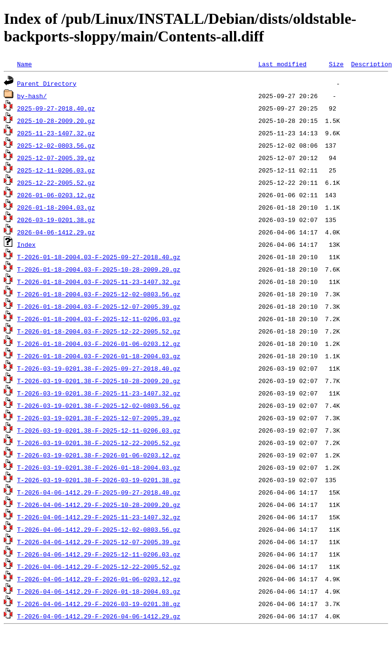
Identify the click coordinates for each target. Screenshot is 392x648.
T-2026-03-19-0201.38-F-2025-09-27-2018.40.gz (98, 368)
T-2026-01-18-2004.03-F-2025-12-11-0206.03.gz (98, 318)
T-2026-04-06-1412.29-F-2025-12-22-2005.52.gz (98, 566)
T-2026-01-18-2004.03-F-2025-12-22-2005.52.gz (98, 331)
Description (371, 64)
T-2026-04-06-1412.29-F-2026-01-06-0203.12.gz (98, 579)
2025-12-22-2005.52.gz (56, 182)
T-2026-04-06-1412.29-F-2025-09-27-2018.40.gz (98, 492)
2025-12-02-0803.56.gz (56, 145)
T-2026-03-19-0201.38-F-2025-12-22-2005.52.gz (98, 442)
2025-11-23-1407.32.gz (56, 133)
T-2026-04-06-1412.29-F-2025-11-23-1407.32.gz (98, 517)
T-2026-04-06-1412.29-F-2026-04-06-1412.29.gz (98, 616)
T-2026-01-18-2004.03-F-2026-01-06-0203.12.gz (98, 343)
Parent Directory (47, 83)
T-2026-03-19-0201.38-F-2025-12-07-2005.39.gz (98, 418)
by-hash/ (32, 95)
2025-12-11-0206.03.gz (56, 170)
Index (26, 244)
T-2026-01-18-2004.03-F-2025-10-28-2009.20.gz (98, 269)
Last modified (282, 64)
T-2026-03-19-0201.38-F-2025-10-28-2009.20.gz (98, 380)
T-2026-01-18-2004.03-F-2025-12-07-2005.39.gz (98, 306)
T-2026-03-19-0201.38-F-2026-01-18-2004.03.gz (98, 467)
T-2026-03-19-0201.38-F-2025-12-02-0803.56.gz (98, 405)
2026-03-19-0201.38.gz (56, 219)
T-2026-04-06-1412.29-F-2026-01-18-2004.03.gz (98, 591)
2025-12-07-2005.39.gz (56, 157)
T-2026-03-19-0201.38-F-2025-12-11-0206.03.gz (98, 430)
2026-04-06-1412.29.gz (56, 232)
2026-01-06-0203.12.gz (56, 195)
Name (24, 64)
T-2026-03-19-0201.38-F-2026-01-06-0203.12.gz (98, 455)
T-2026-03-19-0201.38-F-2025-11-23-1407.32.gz (98, 393)
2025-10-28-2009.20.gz (56, 120)
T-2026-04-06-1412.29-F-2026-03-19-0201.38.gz (98, 603)
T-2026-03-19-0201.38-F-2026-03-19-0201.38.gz (98, 480)
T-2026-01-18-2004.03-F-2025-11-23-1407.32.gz (98, 281)
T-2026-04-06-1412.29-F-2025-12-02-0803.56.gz (98, 529)
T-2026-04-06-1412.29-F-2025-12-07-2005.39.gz (98, 541)
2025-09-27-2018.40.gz (56, 108)
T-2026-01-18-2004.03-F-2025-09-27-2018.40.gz (98, 257)
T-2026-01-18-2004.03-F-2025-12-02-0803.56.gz (98, 294)
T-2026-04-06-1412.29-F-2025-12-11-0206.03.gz (98, 554)
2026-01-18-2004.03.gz (56, 207)
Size (336, 64)
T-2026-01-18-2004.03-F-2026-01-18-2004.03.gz (98, 356)
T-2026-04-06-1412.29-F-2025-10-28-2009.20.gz (98, 504)
